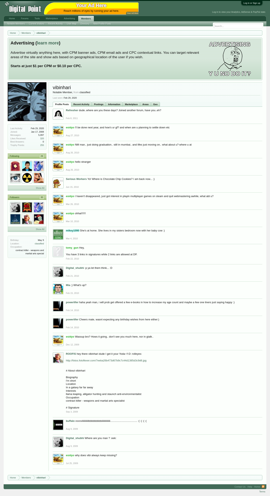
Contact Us (239, 486)
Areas (145, 104)
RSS (263, 486)
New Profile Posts (102, 23)
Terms (262, 491)
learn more (48, 43)
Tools (37, 18)
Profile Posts (62, 104)
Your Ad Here (132, 13)
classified (39, 243)
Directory (85, 23)
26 (42, 156)
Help (250, 486)
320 (42, 138)
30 (42, 197)
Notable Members (16, 23)
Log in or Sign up (251, 3)
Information (114, 104)
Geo (155, 104)
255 (42, 145)
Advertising (69, 18)
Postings (98, 104)
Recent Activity (81, 104)
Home (12, 18)
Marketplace (131, 104)
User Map (72, 23)
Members (86, 18)
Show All (40, 188)
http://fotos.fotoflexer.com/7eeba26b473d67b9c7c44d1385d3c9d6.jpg (106, 360)
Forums (24, 18)
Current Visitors (36, 23)
